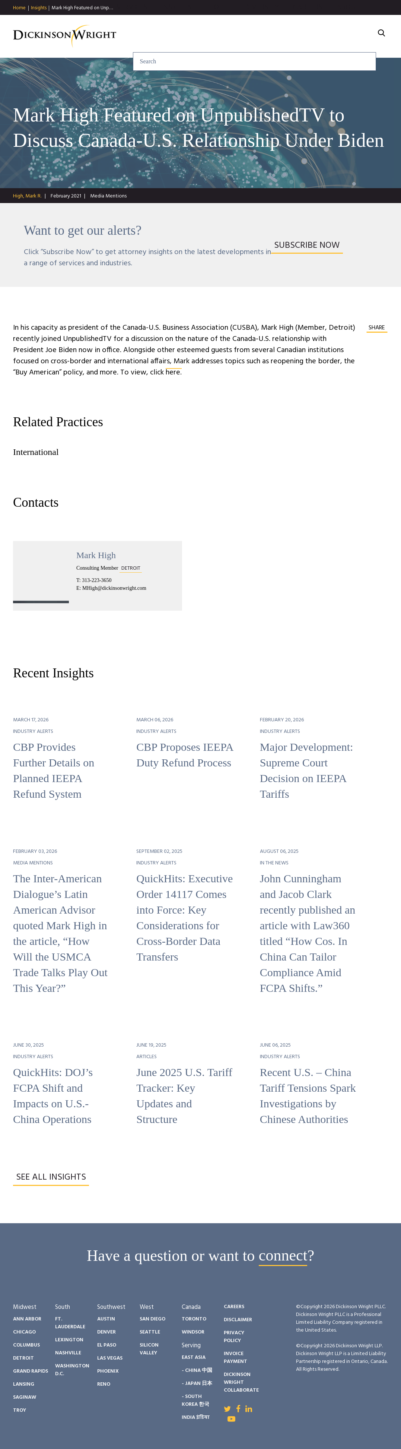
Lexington (69, 1340)
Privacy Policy (234, 1337)
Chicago (24, 1332)
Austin (106, 1319)
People (226, 36)
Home (19, 8)
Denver (106, 1332)
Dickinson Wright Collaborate (241, 1382)
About (356, 36)
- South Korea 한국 (195, 1400)
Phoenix (108, 1371)
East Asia (194, 1357)
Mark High (96, 555)
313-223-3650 (96, 580)
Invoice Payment (235, 1358)
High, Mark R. (27, 196)
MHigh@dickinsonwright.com (114, 588)
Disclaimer (238, 1320)
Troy (19, 1410)
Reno (103, 1384)
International (36, 452)
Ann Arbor (27, 1319)
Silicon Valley (149, 1349)
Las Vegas (109, 1358)
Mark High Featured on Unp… (82, 8)
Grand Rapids (30, 1371)
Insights (39, 8)
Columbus (26, 1345)
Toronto (194, 1319)
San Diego (152, 1319)
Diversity (270, 36)
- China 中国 (197, 1370)
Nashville (68, 1353)
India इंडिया (196, 1417)
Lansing (23, 1384)
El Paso (106, 1345)
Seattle (150, 1332)
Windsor (193, 1332)
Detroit (23, 1358)
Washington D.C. (72, 1370)
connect (283, 1255)
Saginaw (24, 1397)
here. (174, 373)
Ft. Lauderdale (70, 1323)
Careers (316, 36)
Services (140, 36)
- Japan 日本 (197, 1384)
